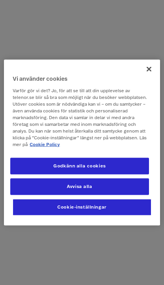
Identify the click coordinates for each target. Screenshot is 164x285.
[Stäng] (149, 69)
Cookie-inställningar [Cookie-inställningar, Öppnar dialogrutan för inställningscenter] (81, 207)
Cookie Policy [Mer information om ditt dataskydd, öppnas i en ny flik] (45, 144)
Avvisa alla (79, 186)
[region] (82, 143)
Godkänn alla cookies (79, 166)
